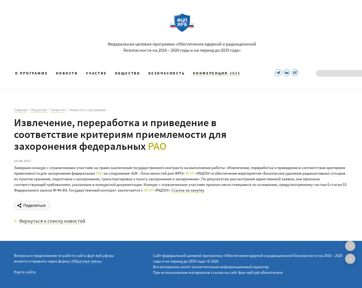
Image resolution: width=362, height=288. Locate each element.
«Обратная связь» (86, 261)
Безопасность (166, 73)
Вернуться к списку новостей (52, 221)
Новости (67, 73)
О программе (31, 73)
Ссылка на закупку (187, 190)
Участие (96, 73)
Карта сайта (25, 271)
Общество (127, 73)
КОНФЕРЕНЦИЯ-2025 (216, 73)
